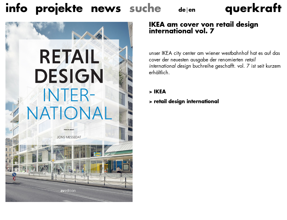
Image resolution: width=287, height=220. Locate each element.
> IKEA (157, 92)
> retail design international (184, 101)
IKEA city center (179, 53)
